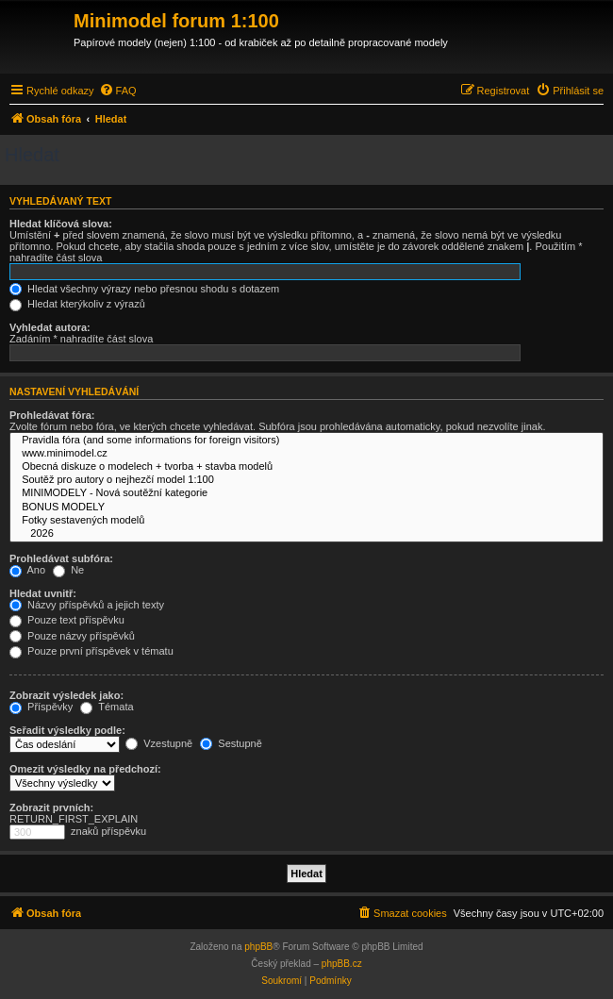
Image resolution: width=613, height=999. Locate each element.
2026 (306, 534)
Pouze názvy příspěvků (72, 635)
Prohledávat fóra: (51, 415)
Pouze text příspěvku (66, 619)
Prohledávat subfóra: (61, 558)
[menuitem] (118, 90)
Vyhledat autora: (50, 327)
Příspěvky (41, 706)
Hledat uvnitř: (42, 593)
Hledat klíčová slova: (60, 223)
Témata (106, 706)
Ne (68, 569)
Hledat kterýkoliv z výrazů (77, 303)
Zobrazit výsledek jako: (66, 695)
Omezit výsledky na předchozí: (85, 768)
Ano (27, 569)
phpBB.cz (342, 963)
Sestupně (231, 743)
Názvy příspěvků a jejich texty (86, 604)
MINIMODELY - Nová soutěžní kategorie (306, 493)
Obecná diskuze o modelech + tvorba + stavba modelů (306, 467)
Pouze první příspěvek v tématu (91, 651)
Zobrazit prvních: (51, 807)
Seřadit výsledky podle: (67, 730)
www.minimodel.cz (306, 453)
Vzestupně (158, 743)
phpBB (258, 946)
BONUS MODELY (306, 507)
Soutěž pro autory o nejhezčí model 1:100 (306, 480)
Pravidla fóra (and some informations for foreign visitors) (306, 440)
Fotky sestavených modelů (306, 520)
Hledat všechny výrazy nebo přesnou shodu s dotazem (144, 288)
